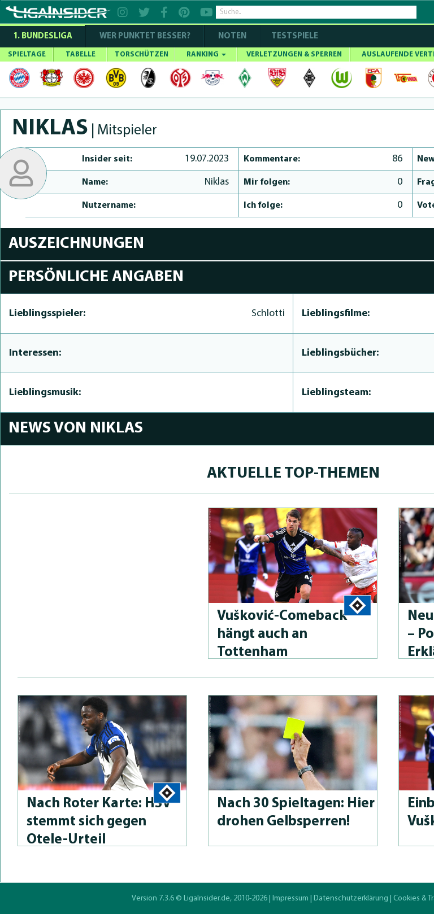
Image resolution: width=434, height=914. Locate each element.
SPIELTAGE (27, 54)
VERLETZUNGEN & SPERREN (294, 54)
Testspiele (293, 36)
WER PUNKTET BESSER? (144, 36)
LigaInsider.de (207, 898)
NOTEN (232, 36)
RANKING (206, 54)
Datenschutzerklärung (351, 898)
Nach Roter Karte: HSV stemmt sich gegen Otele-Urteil (99, 822)
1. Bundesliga (42, 36)
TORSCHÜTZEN (141, 54)
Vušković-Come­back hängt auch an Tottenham (282, 634)
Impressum (290, 898)
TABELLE (81, 54)
